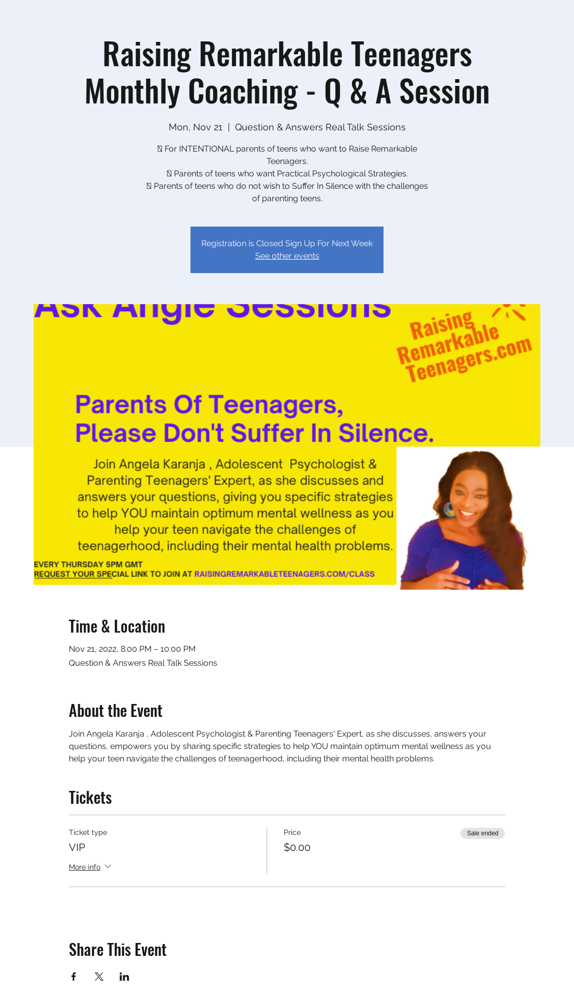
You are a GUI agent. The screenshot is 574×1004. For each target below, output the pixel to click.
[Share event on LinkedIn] (124, 976)
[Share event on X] (99, 976)
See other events (287, 256)
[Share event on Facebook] (74, 976)
